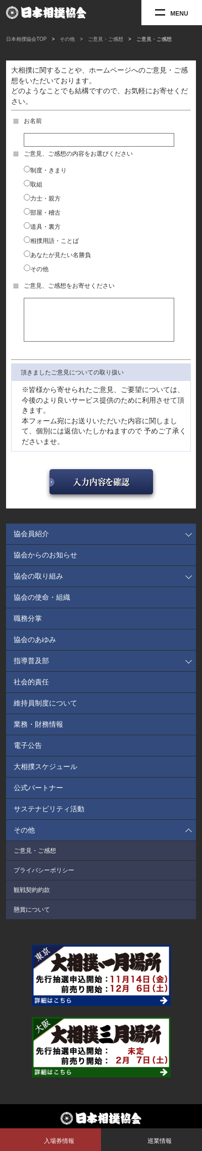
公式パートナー (38, 795)
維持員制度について (45, 711)
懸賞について (32, 917)
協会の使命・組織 (42, 605)
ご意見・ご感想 (35, 858)
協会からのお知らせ (45, 562)
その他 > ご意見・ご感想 (91, 39)
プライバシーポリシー (44, 877)
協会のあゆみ (35, 647)
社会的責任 (31, 689)
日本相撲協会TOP (26, 39)
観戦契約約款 (32, 897)
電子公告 (28, 753)
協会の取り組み (38, 584)
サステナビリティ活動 (49, 816)
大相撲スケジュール (45, 774)
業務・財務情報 (38, 732)
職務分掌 (28, 626)
